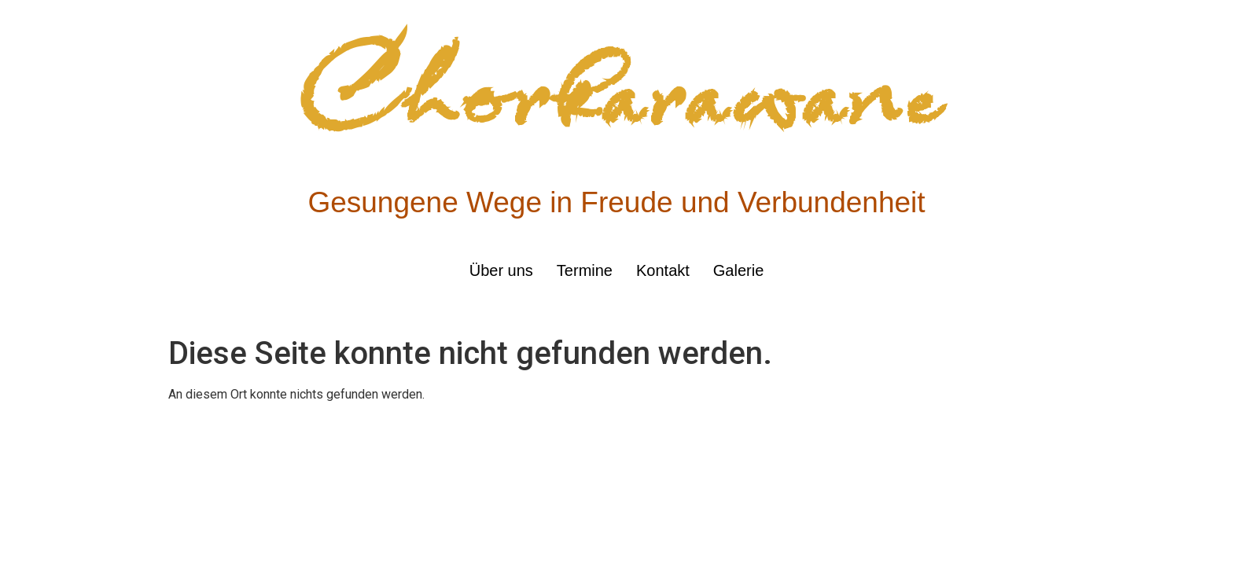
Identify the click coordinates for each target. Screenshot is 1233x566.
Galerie (738, 270)
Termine (585, 270)
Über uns (501, 270)
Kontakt (663, 270)
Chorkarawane (617, 93)
